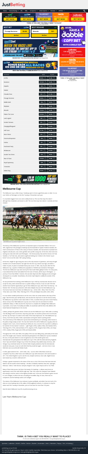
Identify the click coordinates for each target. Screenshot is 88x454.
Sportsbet (4, 443)
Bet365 (18, 443)
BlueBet (34, 443)
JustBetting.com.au (7, 448)
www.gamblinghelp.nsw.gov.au (10, 452)
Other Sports (43, 11)
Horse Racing (13, 11)
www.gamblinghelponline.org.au (29, 452)
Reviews (53, 11)
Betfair (23, 443)
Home (5, 11)
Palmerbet (53, 443)
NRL (26, 11)
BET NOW (10, 19)
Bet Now (16, 35)
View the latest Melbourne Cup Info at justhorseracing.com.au (20, 389)
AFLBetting (69, 443)
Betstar (28, 443)
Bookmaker (41, 443)
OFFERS (61, 11)
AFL (22, 11)
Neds (47, 443)
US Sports (33, 11)
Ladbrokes (12, 443)
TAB (63, 443)
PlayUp (59, 443)
